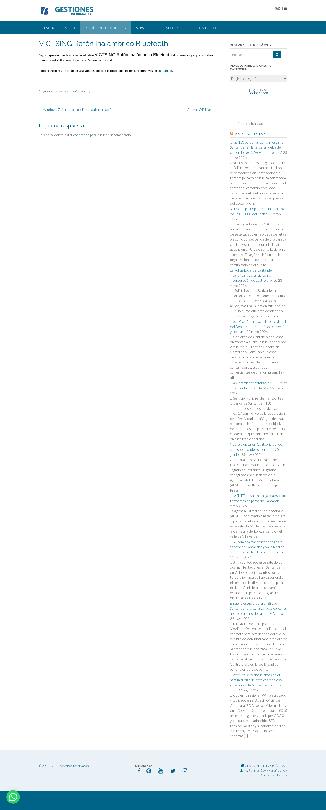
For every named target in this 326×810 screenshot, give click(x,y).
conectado (81, 135)
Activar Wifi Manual (203, 110)
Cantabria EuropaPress (253, 134)
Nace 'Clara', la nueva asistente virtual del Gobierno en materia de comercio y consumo (258, 326)
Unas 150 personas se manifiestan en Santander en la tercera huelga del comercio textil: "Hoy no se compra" (257, 147)
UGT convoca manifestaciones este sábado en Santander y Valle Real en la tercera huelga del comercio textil (257, 547)
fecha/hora (258, 91)
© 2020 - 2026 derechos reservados (64, 766)
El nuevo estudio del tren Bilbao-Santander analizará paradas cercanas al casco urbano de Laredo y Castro (258, 608)
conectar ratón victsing (75, 91)
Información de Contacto (190, 28)
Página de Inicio (59, 28)
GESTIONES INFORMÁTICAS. (264, 766)
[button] (13, 797)
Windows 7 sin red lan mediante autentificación (76, 110)
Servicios (145, 28)
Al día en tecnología (105, 28)
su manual (165, 71)
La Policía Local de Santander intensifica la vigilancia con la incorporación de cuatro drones (253, 275)
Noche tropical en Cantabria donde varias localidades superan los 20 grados (256, 449)
